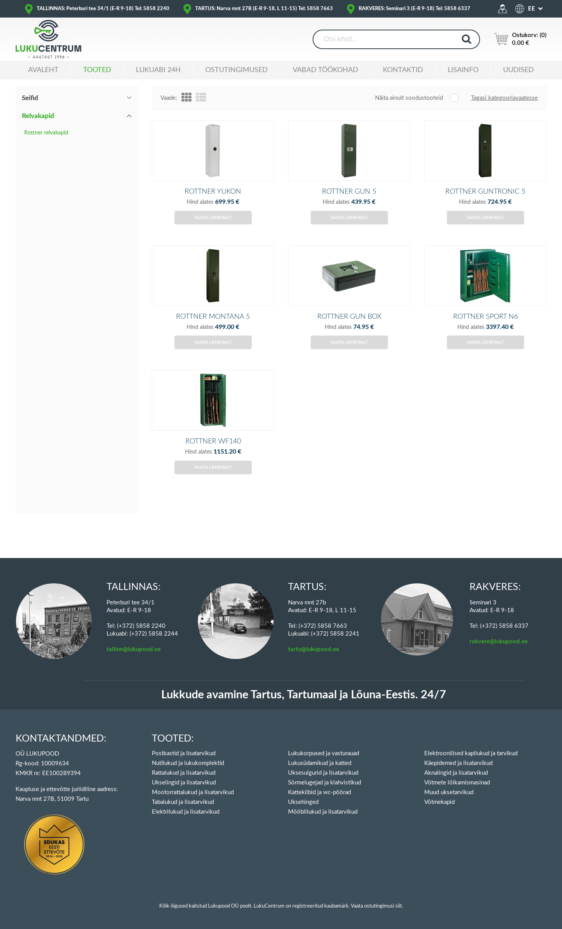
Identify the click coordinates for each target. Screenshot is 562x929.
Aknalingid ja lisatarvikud (456, 773)
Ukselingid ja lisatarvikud (184, 783)
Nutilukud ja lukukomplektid (188, 763)
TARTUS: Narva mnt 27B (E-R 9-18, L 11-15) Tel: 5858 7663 (264, 8)
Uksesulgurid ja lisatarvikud (323, 773)
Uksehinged (303, 802)
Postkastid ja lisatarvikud (183, 753)
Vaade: (168, 98)
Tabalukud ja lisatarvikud (183, 802)
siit (398, 906)
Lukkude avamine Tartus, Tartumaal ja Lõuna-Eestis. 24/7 (303, 695)
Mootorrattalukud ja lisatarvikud (193, 792)
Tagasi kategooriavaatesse (504, 98)
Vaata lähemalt (213, 230)
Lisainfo (463, 70)
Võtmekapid (439, 802)
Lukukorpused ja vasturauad (323, 753)
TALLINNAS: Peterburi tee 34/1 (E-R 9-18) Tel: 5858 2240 (103, 8)
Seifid (30, 98)
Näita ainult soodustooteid (409, 98)
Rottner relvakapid (46, 133)
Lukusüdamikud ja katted (319, 763)
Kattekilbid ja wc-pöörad (319, 792)
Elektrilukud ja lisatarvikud (185, 812)
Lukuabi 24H (158, 70)
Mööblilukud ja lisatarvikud (322, 812)
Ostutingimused (236, 70)
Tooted (97, 70)
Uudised (518, 70)
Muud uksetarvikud (448, 792)
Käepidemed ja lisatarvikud (458, 763)
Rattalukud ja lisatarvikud (183, 773)
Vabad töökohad (325, 70)
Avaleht (43, 70)
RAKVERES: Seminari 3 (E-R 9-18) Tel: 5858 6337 (414, 8)
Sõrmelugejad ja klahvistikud (324, 783)
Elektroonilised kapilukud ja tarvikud (471, 753)
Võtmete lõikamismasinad (457, 783)
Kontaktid (403, 70)
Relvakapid (38, 116)
